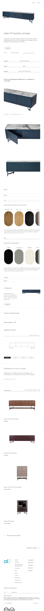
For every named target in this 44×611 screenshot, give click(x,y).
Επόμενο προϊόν (33, 548)
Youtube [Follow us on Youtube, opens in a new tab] (30, 565)
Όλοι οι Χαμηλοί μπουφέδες (32, 390)
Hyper (25, 66)
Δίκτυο (16, 575)
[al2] (7, 2)
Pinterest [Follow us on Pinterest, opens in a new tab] (30, 568)
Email (5, 592)
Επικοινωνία (18, 580)
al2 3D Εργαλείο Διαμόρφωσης (19, 565)
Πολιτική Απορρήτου (22, 597)
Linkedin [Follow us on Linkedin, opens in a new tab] (30, 570)
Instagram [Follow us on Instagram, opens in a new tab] (31, 560)
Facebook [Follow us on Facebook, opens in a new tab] (30, 562)
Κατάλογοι (17, 577)
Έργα (16, 573)
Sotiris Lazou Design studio (25, 71)
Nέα (16, 570)
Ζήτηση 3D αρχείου (10, 322)
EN (33, 2)
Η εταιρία (17, 568)
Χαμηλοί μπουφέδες (25, 60)
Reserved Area (18, 582)
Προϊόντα (17, 562)
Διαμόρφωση (7, 48)
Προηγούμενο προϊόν (12, 535)
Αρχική (16, 560)
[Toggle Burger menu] (38, 2)
